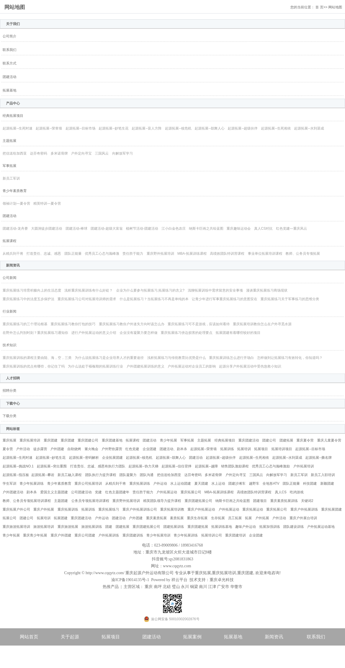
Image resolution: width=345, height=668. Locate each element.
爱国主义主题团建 (54, 492)
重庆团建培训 (235, 535)
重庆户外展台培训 (303, 518)
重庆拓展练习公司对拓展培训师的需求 (86, 299)
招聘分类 (9, 391)
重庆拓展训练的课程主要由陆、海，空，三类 (37, 358)
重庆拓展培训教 (172, 509)
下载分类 (9, 416)
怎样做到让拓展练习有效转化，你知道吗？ (290, 358)
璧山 (176, 587)
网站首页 (29, 636)
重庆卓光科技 (222, 580)
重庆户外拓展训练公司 (139, 509)
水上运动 (218, 484)
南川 (203, 587)
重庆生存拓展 (197, 518)
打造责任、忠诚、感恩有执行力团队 (97, 466)
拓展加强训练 (269, 527)
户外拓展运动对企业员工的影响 (192, 366)
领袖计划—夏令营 (16, 203)
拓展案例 (192, 636)
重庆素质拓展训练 (284, 501)
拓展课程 (9, 241)
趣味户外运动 (245, 527)
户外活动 (23, 449)
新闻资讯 (274, 636)
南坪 (158, 587)
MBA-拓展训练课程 (192, 254)
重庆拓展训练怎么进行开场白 (231, 358)
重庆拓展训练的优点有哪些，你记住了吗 (34, 366)
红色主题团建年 (117, 492)
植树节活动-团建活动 (142, 229)
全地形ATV (270, 484)
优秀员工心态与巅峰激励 (271, 466)
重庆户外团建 (61, 535)
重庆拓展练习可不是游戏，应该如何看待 (199, 324)
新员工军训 (11, 178)
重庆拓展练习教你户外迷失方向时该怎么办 (131, 324)
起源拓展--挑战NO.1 (18, 466)
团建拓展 (286, 440)
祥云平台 (179, 580)
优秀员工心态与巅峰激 (102, 254)
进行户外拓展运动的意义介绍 (93, 333)
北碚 (167, 587)
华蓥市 (236, 587)
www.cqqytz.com (177, 566)
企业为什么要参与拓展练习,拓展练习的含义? (150, 290)
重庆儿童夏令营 (329, 440)
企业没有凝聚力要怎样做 (139, 333)
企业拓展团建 (112, 458)
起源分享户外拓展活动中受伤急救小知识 (250, 366)
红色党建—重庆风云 (291, 229)
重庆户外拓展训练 (304, 509)
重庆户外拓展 (43, 509)
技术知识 (9, 345)
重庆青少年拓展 (35, 535)
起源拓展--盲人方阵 (147, 128)
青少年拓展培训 (158, 535)
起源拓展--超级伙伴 (243, 128)
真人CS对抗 (263, 229)
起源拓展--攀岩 (42, 475)
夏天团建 (201, 484)
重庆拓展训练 (139, 484)
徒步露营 (40, 449)
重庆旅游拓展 (67, 527)
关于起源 (70, 636)
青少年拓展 (168, 440)
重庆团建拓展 (197, 527)
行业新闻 (9, 311)
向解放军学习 (122, 153)
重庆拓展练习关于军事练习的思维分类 (289, 299)
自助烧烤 (74, 449)
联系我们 (9, 50)
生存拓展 (218, 518)
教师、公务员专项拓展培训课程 (27, 501)
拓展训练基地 (221, 527)
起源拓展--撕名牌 (318, 458)
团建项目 (260, 501)
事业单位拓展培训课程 (265, 254)
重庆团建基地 (112, 440)
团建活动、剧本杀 (173, 449)
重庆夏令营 (305, 440)
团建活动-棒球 (76, 229)
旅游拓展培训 (43, 527)
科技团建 (310, 484)
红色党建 (132, 449)
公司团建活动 (81, 492)
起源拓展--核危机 (178, 128)
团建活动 (9, 77)
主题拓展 (9, 141)
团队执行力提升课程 (100, 475)
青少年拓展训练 (32, 484)
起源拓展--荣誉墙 (49, 128)
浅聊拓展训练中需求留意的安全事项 (215, 290)
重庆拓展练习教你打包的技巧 (73, 324)
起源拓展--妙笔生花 (114, 128)
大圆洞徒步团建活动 (46, 229)
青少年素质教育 (15, 191)
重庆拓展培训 (30, 440)
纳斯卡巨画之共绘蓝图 (206, 229)
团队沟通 (147, 475)
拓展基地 (9, 90)
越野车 (254, 484)
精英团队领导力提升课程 (162, 501)
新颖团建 (327, 484)
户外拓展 (262, 518)
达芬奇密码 (38, 153)
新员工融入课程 (69, 475)
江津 (212, 587)
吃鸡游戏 (297, 492)
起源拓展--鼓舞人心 (210, 128)
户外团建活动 (13, 492)
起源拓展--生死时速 (17, 128)
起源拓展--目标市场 (80, 128)
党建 (98, 492)
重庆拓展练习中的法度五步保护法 (28, 299)
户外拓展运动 (166, 492)
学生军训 (9, 484)
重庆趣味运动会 (239, 229)
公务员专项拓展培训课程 (90, 501)
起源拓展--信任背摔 (176, 466)
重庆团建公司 (88, 440)
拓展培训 (244, 449)
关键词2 (307, 501)
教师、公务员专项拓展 (302, 254)
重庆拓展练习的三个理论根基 (25, 324)
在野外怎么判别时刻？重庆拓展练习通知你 (35, 333)
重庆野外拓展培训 (160, 254)
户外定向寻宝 (81, 153)
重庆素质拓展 (156, 518)
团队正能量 (73, 254)
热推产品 (111, 587)
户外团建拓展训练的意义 (145, 366)
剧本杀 (31, 492)
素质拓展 (177, 518)
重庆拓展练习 (108, 509)
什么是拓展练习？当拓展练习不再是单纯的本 (154, 299)
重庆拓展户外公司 (16, 509)
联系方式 (9, 63)
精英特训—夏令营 (47, 203)
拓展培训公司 (211, 535)
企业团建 (149, 449)
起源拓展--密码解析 (84, 458)
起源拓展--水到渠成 (309, 128)
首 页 (319, 7)
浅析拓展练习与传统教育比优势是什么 (176, 358)
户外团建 (57, 449)
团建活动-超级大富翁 (107, 229)
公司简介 (9, 36)
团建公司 (269, 440)
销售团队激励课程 (235, 466)
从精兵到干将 (13, 254)
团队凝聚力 (128, 475)
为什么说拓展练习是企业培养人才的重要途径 (109, 358)
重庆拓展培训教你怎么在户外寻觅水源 (262, 324)
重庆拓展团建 (331, 509)
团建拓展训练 (173, 527)
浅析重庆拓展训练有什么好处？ (88, 290)
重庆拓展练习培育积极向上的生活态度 (32, 290)
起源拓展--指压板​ (16, 475)
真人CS (281, 492)
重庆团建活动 (248, 440)
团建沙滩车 (237, 484)
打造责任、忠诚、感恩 (43, 254)
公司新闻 (9, 278)
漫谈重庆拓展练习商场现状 (267, 290)
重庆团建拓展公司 (198, 501)
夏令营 (8, 449)
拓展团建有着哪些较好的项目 (238, 333)
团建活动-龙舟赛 (15, 229)
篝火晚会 (91, 449)
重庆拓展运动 (252, 509)
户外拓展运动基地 (321, 527)
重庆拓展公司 (191, 492)
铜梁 (194, 587)
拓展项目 (261, 449)
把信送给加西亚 (15, 153)
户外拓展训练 (108, 535)
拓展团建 (61, 518)
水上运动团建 (180, 484)
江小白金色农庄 (174, 229)
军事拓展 (9, 166)
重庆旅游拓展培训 (16, 527)
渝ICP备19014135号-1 (130, 580)
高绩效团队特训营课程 (227, 254)
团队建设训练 (293, 527)
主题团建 (61, 501)
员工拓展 (235, 518)
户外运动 (160, 484)
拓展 (248, 518)
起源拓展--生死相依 (276, 128)
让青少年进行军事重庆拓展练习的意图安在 (224, 299)
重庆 (149, 587)
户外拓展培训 (303, 466)
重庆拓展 (9, 440)
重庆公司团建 (84, 535)
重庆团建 (50, 440)
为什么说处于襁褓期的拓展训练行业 (95, 366)
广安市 (223, 587)
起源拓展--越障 (206, 466)
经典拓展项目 (13, 116)
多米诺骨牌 (59, 153)
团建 (108, 527)
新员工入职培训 (323, 475)
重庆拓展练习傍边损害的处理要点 (186, 333)
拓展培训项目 (281, 449)
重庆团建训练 (132, 535)
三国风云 (102, 153)
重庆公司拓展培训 (88, 484)
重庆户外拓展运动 (201, 509)
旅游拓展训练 (91, 527)
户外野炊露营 (111, 449)
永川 (185, 587)
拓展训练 (227, 449)
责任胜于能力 (132, 254)
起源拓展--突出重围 (52, 466)
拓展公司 (9, 518)
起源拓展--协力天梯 (143, 466)
